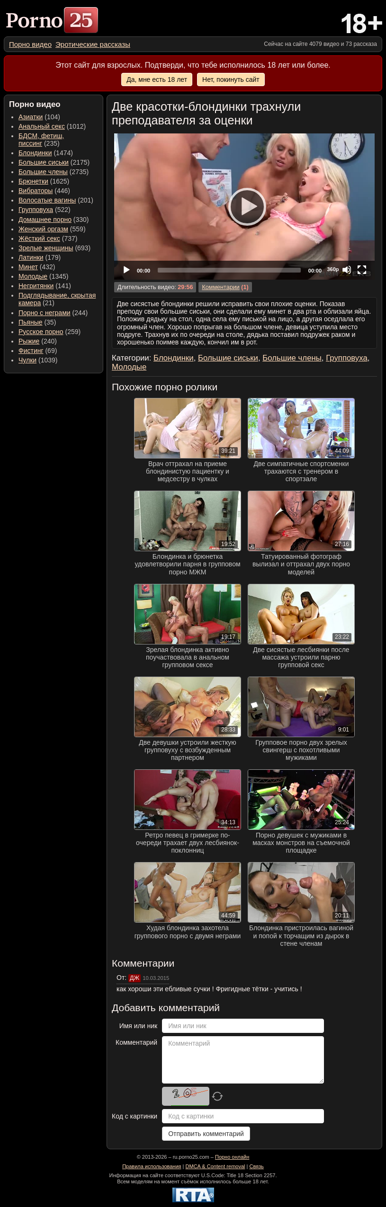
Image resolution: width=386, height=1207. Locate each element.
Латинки (31, 257)
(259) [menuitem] (49, 331)
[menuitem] (30, 44)
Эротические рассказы (92, 44)
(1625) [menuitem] (43, 181)
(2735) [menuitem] (53, 172)
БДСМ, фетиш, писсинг (41, 139)
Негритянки (36, 286)
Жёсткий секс (39, 238)
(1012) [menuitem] (52, 126)
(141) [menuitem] (44, 286)
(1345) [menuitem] (43, 276)
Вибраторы (35, 190)
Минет (28, 267)
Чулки (27, 360)
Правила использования (151, 1166)
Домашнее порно (45, 219)
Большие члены (43, 172)
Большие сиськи (43, 162)
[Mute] (346, 269)
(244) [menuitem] (53, 313)
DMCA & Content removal (215, 1166)
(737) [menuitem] (47, 238)
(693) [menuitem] (54, 248)
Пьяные (30, 322)
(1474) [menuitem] (45, 153)
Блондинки (35, 153)
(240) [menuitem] (37, 341)
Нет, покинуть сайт (231, 79)
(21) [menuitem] (57, 299)
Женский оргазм (43, 229)
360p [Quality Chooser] (333, 269)
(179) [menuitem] (39, 257)
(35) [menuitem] (37, 322)
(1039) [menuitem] (38, 360)
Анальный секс (41, 126)
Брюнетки (33, 181)
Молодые (32, 276)
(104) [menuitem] (39, 117)
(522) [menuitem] (44, 209)
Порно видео (30, 44)
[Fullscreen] (362, 269)
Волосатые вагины (47, 200)
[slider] (229, 270)
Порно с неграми (44, 313)
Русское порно (40, 331)
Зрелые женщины (45, 248)
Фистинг (31, 350)
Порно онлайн (232, 1157)
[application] (244, 206)
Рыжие (28, 341)
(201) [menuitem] (55, 200)
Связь (256, 1166)
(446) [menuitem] (44, 190)
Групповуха (35, 209)
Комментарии (220, 287)
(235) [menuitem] (41, 139)
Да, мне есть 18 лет (156, 79)
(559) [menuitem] (52, 229)
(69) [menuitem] (37, 350)
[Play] (244, 206)
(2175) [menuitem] (54, 162)
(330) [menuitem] (53, 219)
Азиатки (30, 117)
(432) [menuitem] (36, 267)
